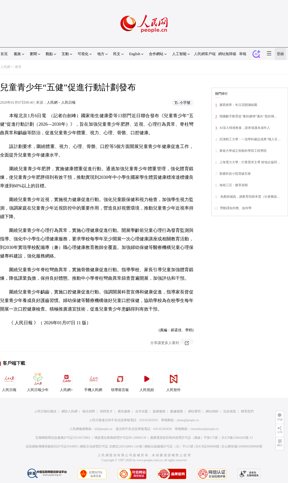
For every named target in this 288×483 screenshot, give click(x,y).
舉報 (242, 54)
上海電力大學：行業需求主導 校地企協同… (249, 162)
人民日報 (9, 381)
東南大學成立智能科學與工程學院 (243, 150)
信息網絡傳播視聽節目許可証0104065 (52, 446)
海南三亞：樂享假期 (233, 185)
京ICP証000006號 (207, 446)
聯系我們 (247, 411)
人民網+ (66, 381)
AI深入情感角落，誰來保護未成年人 (244, 128)
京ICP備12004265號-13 (236, 437)
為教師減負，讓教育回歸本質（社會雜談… (249, 196)
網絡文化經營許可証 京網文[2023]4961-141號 (111, 446)
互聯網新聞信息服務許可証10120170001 (62, 437)
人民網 (5, 67)
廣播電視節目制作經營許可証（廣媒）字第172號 (184, 437)
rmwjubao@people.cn (204, 429)
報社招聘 (88, 411)
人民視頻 (147, 381)
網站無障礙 (227, 54)
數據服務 (176, 411)
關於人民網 (69, 411)
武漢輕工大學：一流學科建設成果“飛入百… (250, 139)
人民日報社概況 (45, 411)
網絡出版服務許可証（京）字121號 (168, 446)
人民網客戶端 (205, 54)
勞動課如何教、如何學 (236, 208)
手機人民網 (93, 381)
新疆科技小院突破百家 (235, 173)
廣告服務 (124, 411)
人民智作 (173, 381)
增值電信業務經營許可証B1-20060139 (120, 437)
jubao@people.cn (188, 420)
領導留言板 (120, 381)
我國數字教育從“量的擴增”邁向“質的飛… (248, 116)
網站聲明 (194, 411)
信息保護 (229, 411)
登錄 (280, 54)
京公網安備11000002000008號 (241, 446)
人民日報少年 (38, 381)
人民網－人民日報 (61, 102)
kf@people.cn (103, 429)
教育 (18, 67)
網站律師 (212, 411)
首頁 (4, 54)
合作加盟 (141, 411)
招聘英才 (106, 411)
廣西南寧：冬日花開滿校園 (238, 105)
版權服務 (159, 411)
